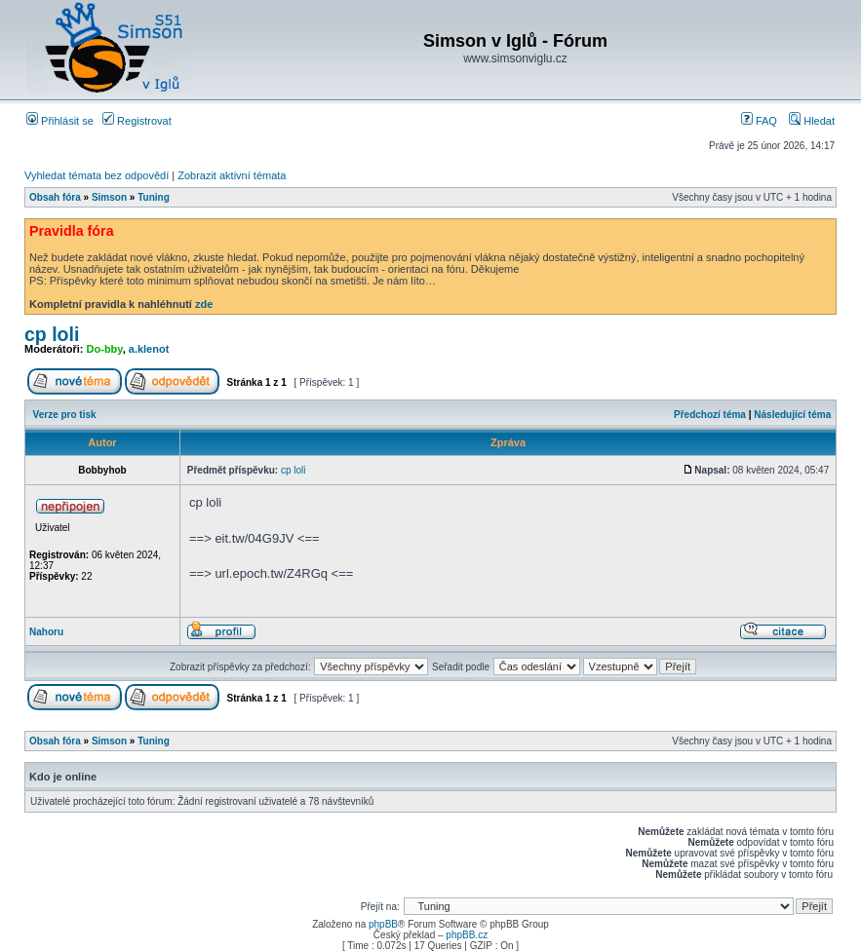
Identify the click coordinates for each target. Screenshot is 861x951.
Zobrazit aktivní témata (231, 175)
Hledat (812, 121)
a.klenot (149, 349)
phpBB (383, 924)
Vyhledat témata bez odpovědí (96, 175)
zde (204, 304)
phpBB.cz (467, 935)
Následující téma (792, 414)
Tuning (153, 197)
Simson (109, 197)
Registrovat (137, 121)
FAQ (759, 121)
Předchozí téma (710, 414)
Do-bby (105, 349)
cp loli (51, 334)
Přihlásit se (60, 121)
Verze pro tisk (65, 414)
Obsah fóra (55, 197)
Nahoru (46, 632)
